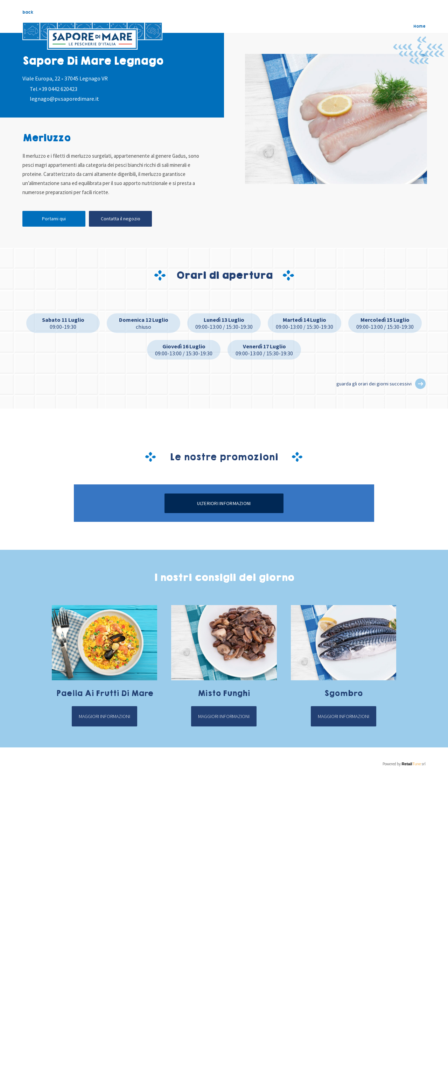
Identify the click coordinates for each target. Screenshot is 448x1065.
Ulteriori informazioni (224, 803)
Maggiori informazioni (104, 1016)
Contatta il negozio (120, 218)
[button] (420, 383)
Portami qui (54, 218)
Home (419, 26)
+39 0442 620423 (57, 88)
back (27, 12)
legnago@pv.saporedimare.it (64, 98)
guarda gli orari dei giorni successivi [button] (374, 384)
